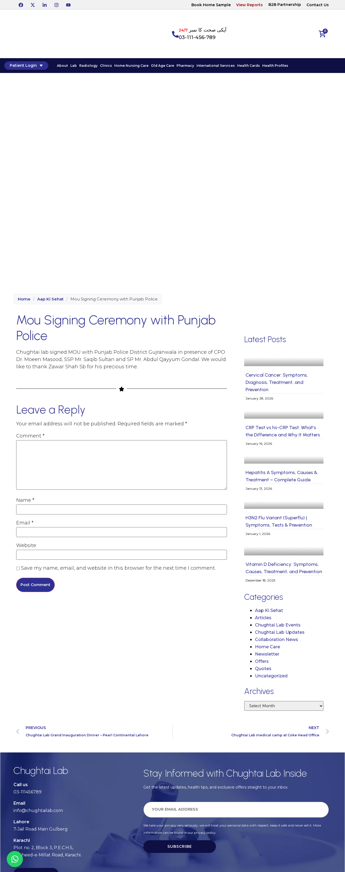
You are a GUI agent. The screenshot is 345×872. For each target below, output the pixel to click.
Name (25, 500)
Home (24, 300)
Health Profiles (274, 67)
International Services (214, 67)
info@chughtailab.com (38, 811)
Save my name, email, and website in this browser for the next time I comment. (118, 568)
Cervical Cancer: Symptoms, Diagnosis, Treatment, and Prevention (277, 384)
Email (24, 523)
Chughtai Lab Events (278, 626)
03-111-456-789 (197, 37)
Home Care (267, 648)
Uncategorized (271, 677)
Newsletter (267, 655)
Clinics (105, 67)
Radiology (87, 67)
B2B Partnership (284, 4)
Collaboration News (276, 640)
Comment (30, 436)
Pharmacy (184, 67)
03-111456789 (27, 793)
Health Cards (247, 67)
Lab (72, 67)
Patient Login (24, 66)
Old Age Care (161, 67)
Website (26, 546)
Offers (262, 662)
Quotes (263, 670)
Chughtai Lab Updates (280, 633)
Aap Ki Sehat (50, 300)
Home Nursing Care (130, 67)
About (61, 67)
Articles (263, 619)
